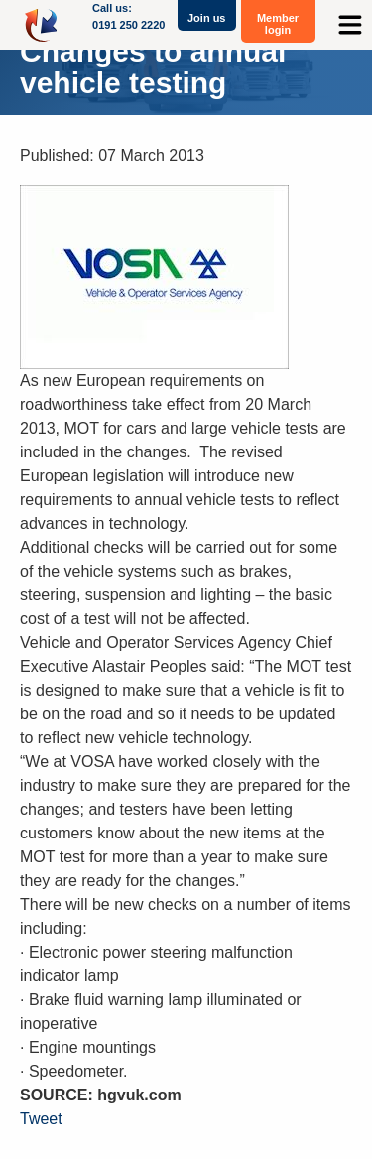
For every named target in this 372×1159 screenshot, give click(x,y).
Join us (206, 18)
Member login (278, 24)
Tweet (41, 1118)
